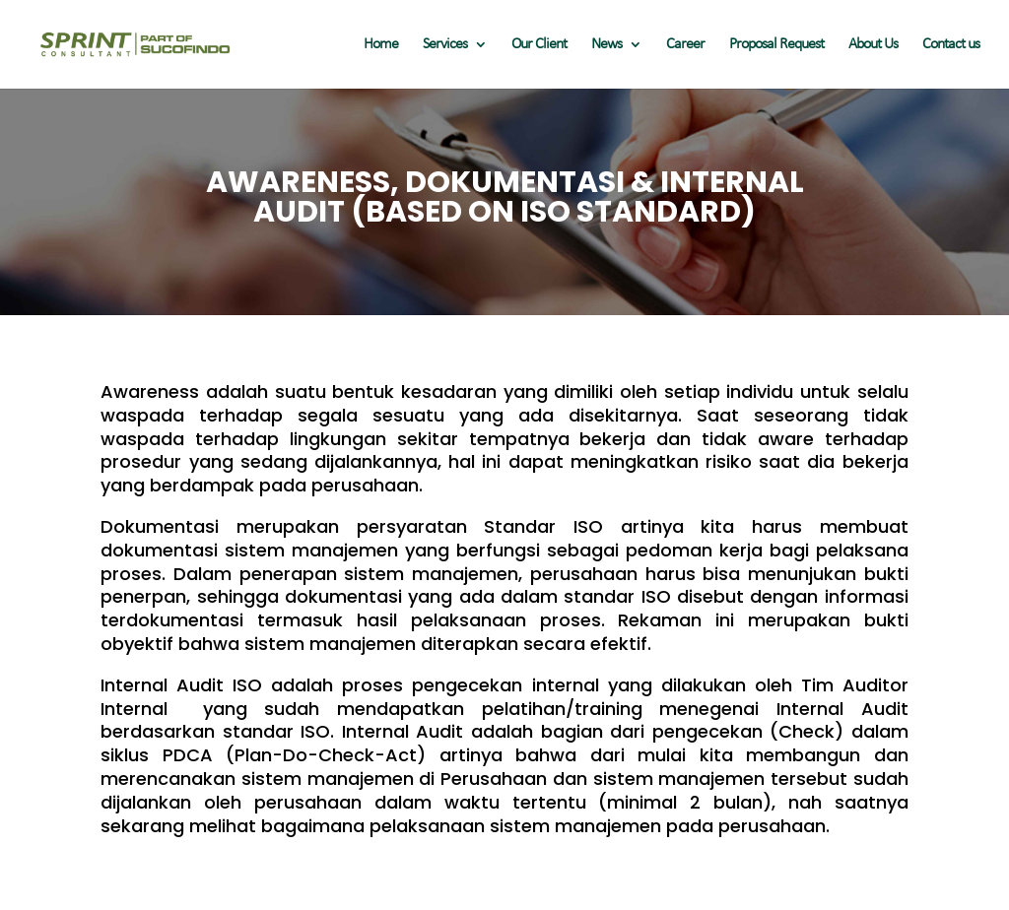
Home (381, 44)
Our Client (539, 44)
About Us (873, 44)
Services (445, 44)
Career (685, 44)
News (606, 44)
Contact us (950, 44)
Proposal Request (776, 44)
